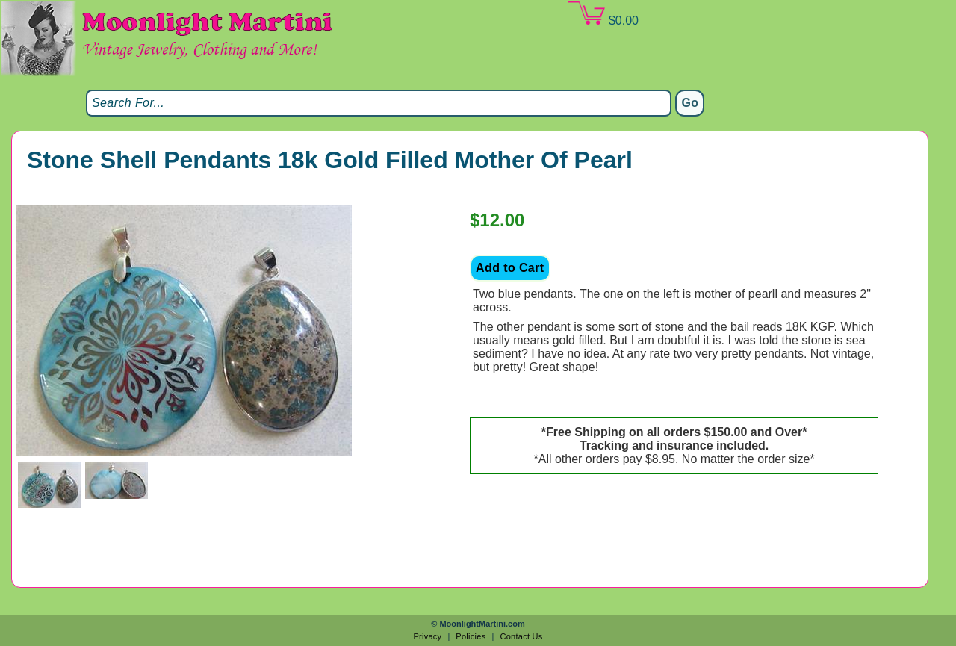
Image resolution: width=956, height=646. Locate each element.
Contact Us (521, 636)
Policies (470, 636)
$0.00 (603, 14)
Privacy (427, 636)
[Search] (378, 103)
